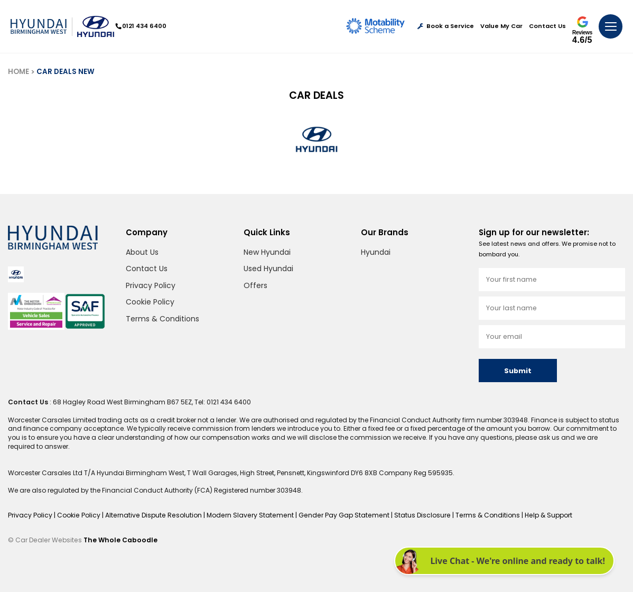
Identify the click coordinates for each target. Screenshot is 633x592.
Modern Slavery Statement (247, 515)
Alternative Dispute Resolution (153, 515)
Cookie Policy (150, 302)
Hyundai (375, 252)
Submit (518, 371)
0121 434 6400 (141, 26)
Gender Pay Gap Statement (339, 515)
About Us (142, 252)
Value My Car (501, 26)
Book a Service (445, 26)
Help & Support (540, 515)
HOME (18, 72)
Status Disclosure (416, 515)
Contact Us (547, 26)
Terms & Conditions (162, 318)
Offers (255, 285)
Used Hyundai (268, 268)
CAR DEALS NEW (65, 72)
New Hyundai (267, 252)
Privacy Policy (150, 285)
